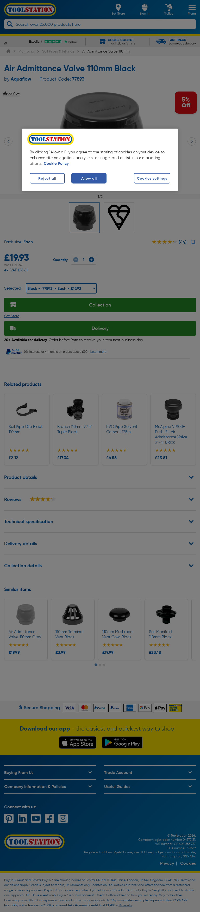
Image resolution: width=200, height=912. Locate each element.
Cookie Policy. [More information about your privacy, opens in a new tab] (57, 163)
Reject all (47, 178)
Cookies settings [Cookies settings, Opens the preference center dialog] (152, 178)
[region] (100, 160)
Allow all (89, 178)
